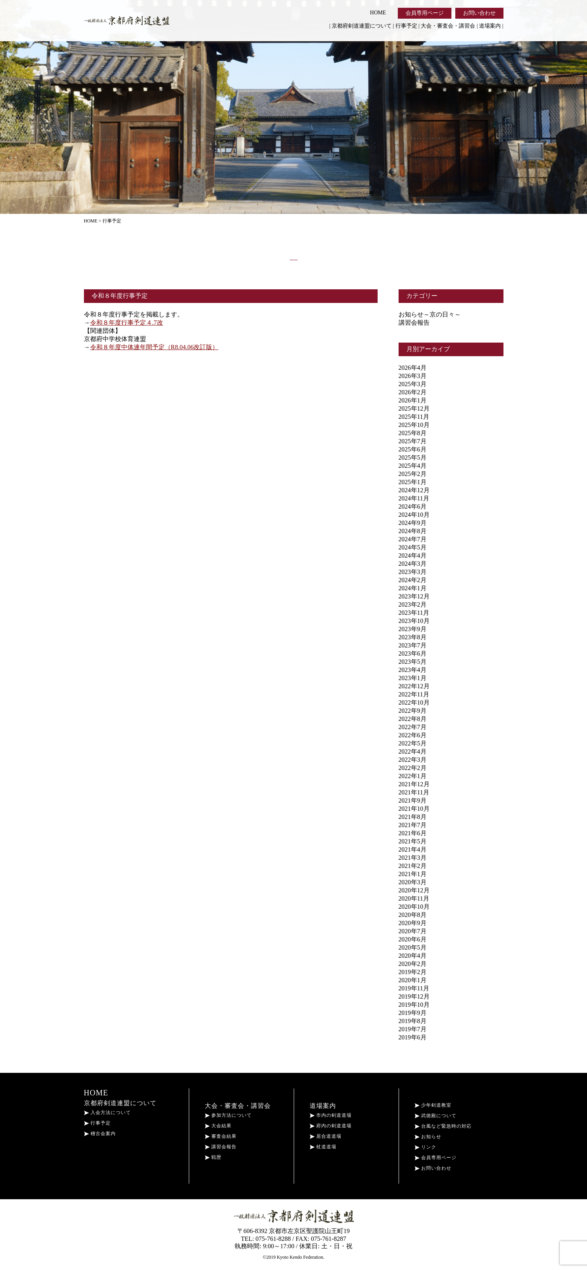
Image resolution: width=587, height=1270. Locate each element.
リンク (425, 1147)
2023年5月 (413, 661)
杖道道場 (323, 1146)
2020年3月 (413, 882)
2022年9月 (413, 710)
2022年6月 (413, 735)
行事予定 (406, 26)
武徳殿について (435, 1115)
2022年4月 (413, 751)
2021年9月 (413, 800)
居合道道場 (325, 1136)
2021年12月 (414, 784)
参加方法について (228, 1115)
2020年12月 (414, 890)
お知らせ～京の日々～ (430, 314)
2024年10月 (414, 514)
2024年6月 (413, 506)
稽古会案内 (100, 1133)
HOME (378, 13)
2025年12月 (414, 408)
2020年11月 (414, 898)
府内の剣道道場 (331, 1125)
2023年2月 (413, 604)
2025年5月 (413, 457)
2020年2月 (413, 963)
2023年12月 (414, 596)
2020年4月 (413, 955)
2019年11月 (414, 988)
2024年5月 (413, 547)
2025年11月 (414, 416)
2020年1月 (413, 980)
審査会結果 (221, 1136)
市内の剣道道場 (331, 1115)
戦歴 (213, 1157)
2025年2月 (413, 474)
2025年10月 (414, 425)
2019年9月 (413, 1012)
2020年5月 (413, 947)
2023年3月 (413, 572)
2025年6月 (413, 449)
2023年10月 (414, 621)
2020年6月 (413, 939)
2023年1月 (413, 678)
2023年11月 (414, 612)
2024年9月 (413, 523)
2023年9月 (413, 629)
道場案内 (490, 26)
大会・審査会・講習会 (448, 26)
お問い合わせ (479, 13)
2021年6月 (413, 833)
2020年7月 (413, 931)
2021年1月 (413, 874)
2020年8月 (413, 914)
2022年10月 (414, 702)
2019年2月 (413, 972)
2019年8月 (413, 1021)
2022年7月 (413, 727)
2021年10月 (414, 808)
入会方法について (107, 1112)
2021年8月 (413, 816)
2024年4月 (413, 555)
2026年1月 (413, 400)
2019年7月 (413, 1029)
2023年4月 (413, 669)
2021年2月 (413, 865)
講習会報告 (414, 322)
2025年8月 (413, 433)
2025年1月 (413, 482)
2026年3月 (413, 376)
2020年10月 (414, 906)
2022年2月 (413, 767)
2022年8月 (413, 718)
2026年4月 (413, 367)
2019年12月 (414, 996)
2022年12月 (414, 686)
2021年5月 (413, 841)
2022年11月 (414, 694)
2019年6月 (413, 1037)
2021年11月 (414, 792)
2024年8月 (413, 531)
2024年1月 (413, 588)
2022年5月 (413, 743)
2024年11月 (414, 498)
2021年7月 (413, 825)
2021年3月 (413, 857)
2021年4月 (413, 849)
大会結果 (218, 1125)
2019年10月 (414, 1004)
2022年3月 (413, 759)
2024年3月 (413, 563)
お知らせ (428, 1136)
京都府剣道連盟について (362, 26)
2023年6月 (413, 653)
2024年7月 (413, 539)
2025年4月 (413, 465)
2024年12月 (414, 490)
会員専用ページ (425, 13)
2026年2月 (413, 392)
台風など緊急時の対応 (443, 1126)
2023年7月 (413, 645)
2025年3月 (413, 384)
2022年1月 (413, 776)
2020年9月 (413, 923)
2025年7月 (413, 441)
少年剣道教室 (433, 1105)
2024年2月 (413, 580)
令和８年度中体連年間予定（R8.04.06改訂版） (154, 347)
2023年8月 (413, 637)
